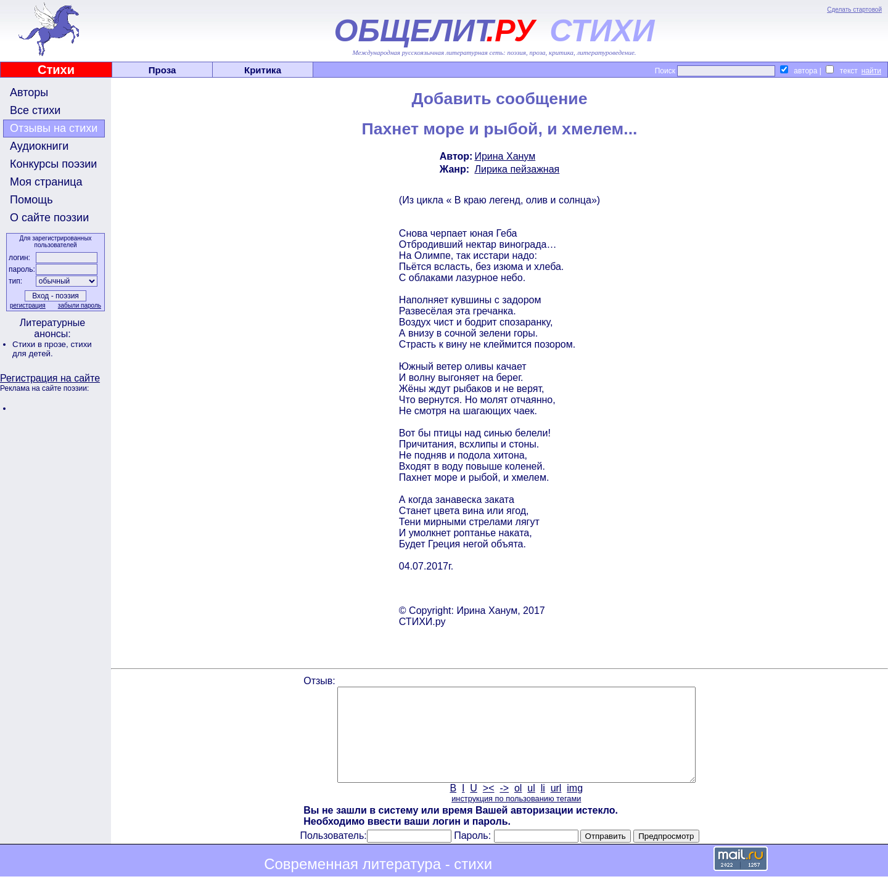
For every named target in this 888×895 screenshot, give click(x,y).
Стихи (56, 69)
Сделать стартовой (854, 9)
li (543, 806)
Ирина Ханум (504, 156)
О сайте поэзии (49, 217)
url (556, 806)
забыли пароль (79, 305)
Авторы (29, 92)
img (575, 806)
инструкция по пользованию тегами (516, 817)
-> (504, 806)
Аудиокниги (39, 146)
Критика (262, 70)
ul (531, 806)
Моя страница (46, 182)
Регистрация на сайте (50, 378)
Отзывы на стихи (53, 128)
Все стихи (35, 110)
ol (518, 806)
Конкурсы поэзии (53, 164)
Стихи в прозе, (41, 344)
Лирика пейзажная (516, 169)
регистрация (28, 305)
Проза (162, 70)
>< (489, 806)
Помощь (31, 200)
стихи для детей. (52, 349)
